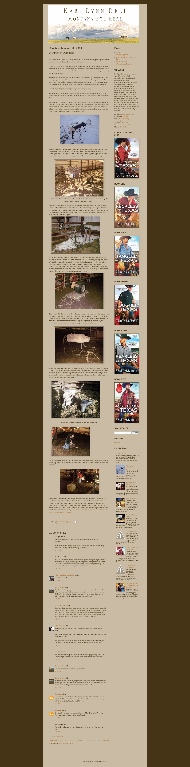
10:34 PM (58, 688)
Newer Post (53, 740)
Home (80, 740)
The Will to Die (121, 453)
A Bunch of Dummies (129, 467)
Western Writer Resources (124, 64)
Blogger (103, 761)
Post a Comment (57, 736)
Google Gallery (124, 127)
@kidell (121, 121)
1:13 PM (57, 581)
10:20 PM (58, 671)
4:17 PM (57, 704)
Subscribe (125, 117)
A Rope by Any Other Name (131, 483)
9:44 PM (57, 659)
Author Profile (124, 123)
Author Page (126, 119)
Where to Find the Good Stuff (132, 548)
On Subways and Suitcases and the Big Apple (132, 585)
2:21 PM (57, 619)
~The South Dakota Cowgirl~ (64, 575)
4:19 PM (57, 718)
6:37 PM (57, 732)
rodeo (56, 524)
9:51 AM (57, 568)
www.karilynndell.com (127, 115)
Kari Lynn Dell (59, 587)
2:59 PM (57, 645)
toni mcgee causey (61, 605)
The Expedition (131, 499)
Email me (117, 443)
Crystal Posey (59, 625)
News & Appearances (123, 55)
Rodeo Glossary (121, 61)
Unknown (58, 694)
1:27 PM (57, 599)
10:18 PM (58, 550)
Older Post (105, 740)
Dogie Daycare (131, 531)
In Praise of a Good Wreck (130, 566)
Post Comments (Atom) (65, 744)
